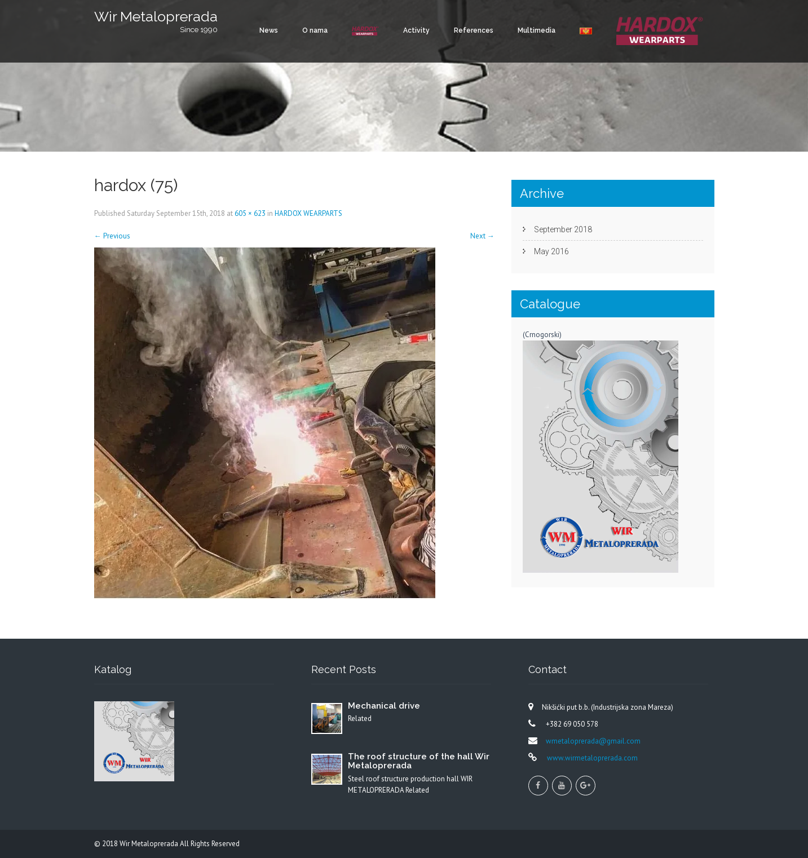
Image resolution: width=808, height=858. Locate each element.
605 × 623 (250, 213)
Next (482, 236)
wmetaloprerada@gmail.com (593, 741)
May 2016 (551, 251)
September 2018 (563, 229)
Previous (112, 236)
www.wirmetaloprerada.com (591, 758)
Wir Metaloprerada (150, 843)
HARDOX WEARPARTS (308, 213)
